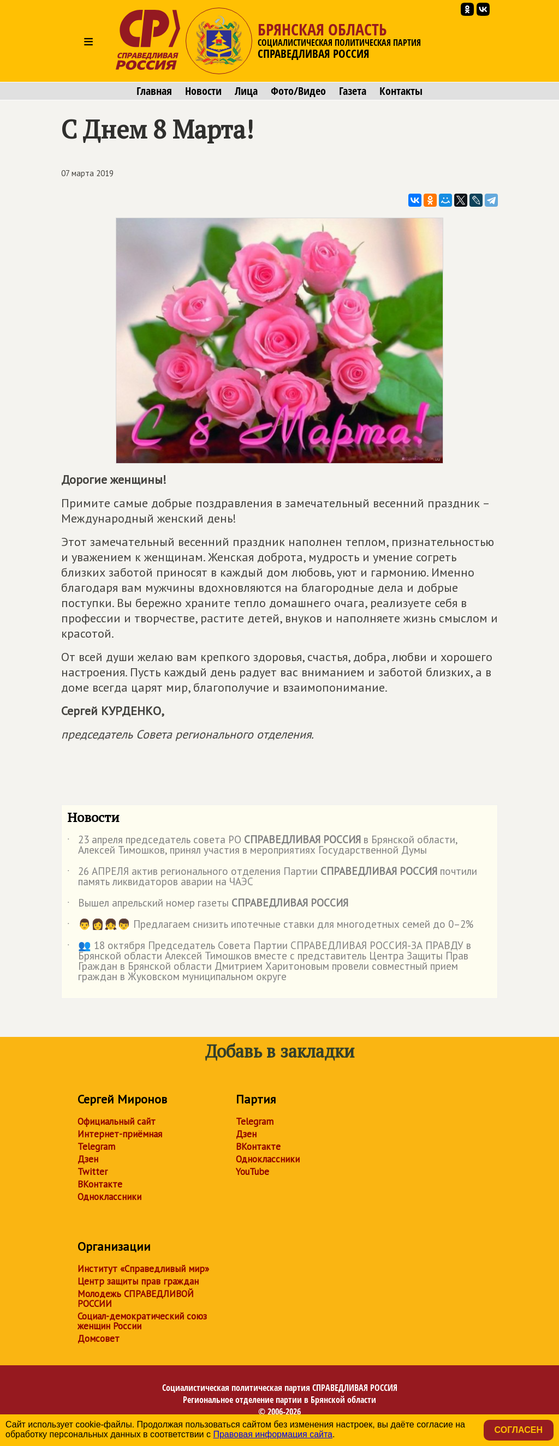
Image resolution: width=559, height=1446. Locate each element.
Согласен (519, 1430)
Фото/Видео (298, 91)
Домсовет (99, 1338)
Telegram (96, 1146)
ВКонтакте (100, 1184)
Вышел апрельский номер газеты (207, 905)
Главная (154, 91)
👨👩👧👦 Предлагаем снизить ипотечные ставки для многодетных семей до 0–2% (270, 926)
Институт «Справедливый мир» (143, 1269)
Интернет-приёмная (120, 1134)
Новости (203, 91)
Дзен (88, 1159)
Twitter (93, 1172)
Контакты (401, 91)
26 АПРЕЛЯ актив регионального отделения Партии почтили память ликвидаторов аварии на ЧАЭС (272, 877)
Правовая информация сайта (272, 1434)
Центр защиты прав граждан (138, 1281)
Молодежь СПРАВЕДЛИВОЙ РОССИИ (136, 1299)
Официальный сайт (117, 1121)
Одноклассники (109, 1197)
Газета (352, 91)
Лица (246, 91)
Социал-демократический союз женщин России (142, 1321)
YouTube (252, 1172)
